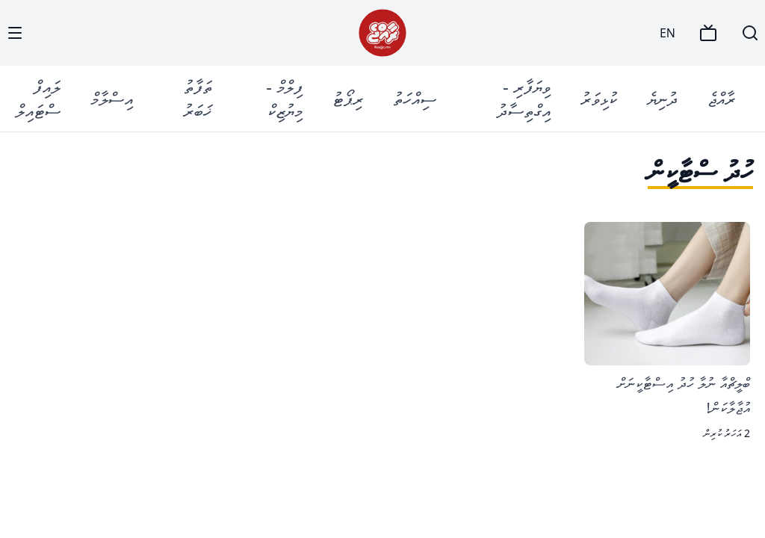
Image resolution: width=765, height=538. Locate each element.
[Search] (750, 33)
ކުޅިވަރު (598, 98)
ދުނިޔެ (662, 98)
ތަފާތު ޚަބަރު (197, 98)
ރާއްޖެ (721, 98)
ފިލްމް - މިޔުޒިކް (284, 98)
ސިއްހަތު (414, 98)
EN (667, 33)
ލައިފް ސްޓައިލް (38, 98)
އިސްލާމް (111, 98)
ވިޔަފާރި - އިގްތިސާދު (524, 98)
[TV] (708, 33)
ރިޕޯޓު (347, 98)
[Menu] (15, 33)
